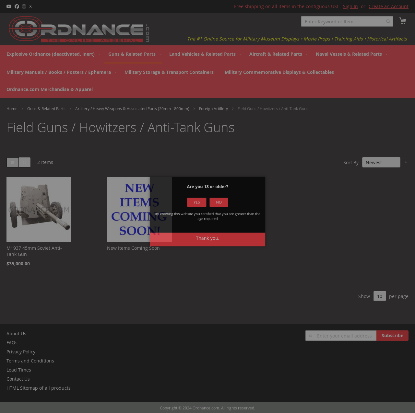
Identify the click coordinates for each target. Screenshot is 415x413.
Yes (203, 215)
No (212, 215)
